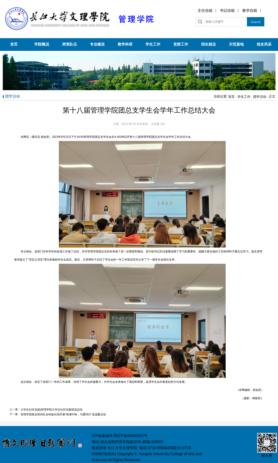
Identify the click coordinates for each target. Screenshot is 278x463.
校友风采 (264, 44)
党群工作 (180, 44)
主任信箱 (205, 10)
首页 (14, 44)
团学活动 (259, 96)
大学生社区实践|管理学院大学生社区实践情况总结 (51, 409)
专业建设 (97, 44)
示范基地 (236, 44)
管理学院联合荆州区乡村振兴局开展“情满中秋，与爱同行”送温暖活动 (63, 414)
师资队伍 (69, 44)
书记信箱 (227, 10)
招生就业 (208, 44)
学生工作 (152, 44)
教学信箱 (249, 10)
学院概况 (41, 44)
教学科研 (125, 44)
